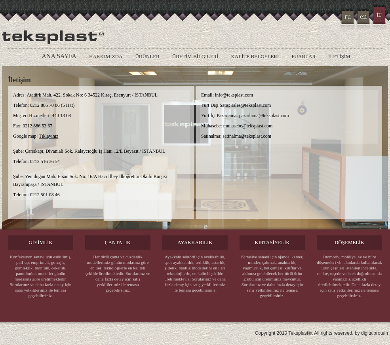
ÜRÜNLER (147, 56)
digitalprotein (374, 333)
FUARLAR (303, 56)
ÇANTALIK (118, 242)
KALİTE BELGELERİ (255, 56)
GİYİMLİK (41, 242)
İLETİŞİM (339, 56)
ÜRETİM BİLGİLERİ (195, 56)
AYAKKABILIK (194, 242)
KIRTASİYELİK (272, 242)
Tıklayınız (48, 136)
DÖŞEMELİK (349, 242)
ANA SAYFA (59, 56)
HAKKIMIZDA (106, 56)
